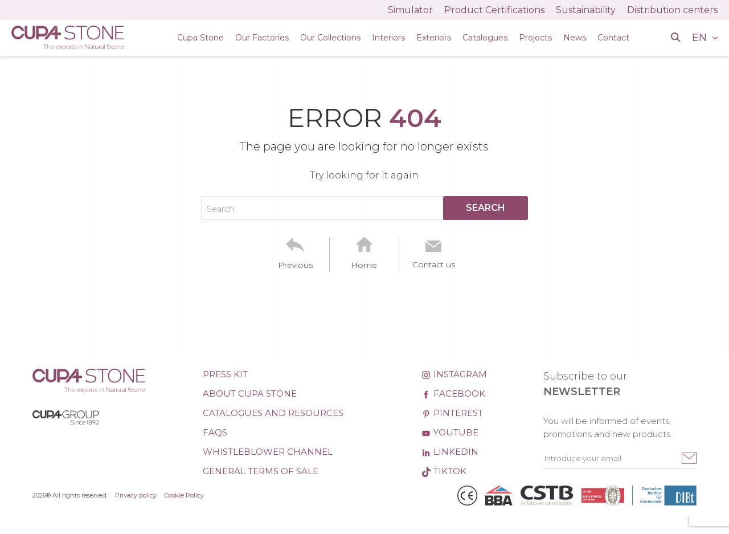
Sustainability (586, 10)
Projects (535, 37)
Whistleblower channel (268, 451)
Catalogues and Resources (273, 412)
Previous (295, 265)
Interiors (388, 37)
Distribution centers (672, 10)
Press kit (225, 374)
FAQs (215, 432)
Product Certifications (494, 10)
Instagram (454, 374)
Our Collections (330, 37)
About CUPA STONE (250, 393)
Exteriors (433, 37)
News (574, 37)
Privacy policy (136, 495)
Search (220, 209)
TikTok (443, 471)
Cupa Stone (200, 37)
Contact (613, 37)
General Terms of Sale (260, 471)
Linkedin (449, 451)
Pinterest (452, 412)
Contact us (433, 264)
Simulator (410, 10)
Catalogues (484, 37)
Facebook (453, 393)
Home (364, 265)
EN (701, 37)
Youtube (449, 432)
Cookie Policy (184, 495)
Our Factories (262, 37)
